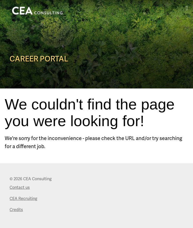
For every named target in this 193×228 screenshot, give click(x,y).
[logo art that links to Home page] (37, 10)
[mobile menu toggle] (187, 8)
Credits (16, 209)
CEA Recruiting (23, 198)
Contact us (20, 187)
